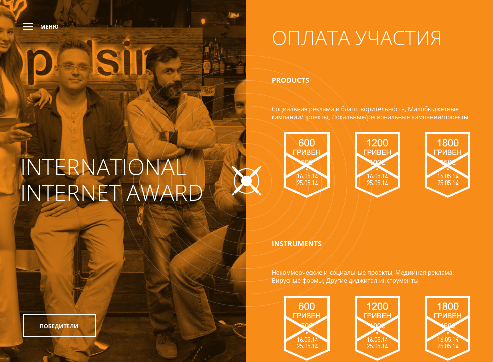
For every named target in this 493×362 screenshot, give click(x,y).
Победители (59, 326)
